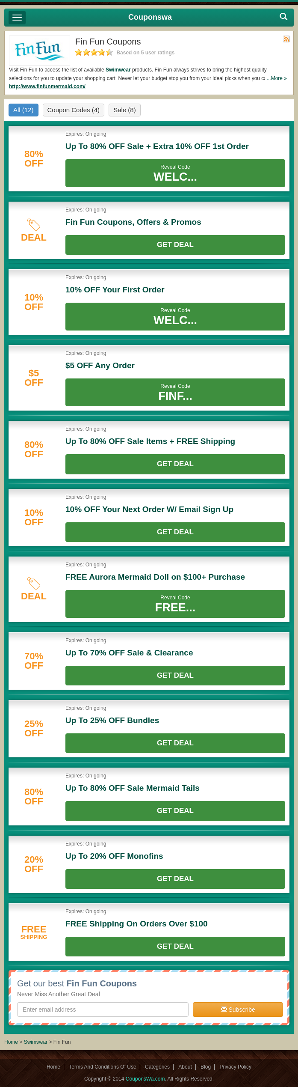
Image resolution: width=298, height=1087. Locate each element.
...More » (277, 78)
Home (11, 1042)
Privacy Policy (235, 1067)
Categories (157, 1067)
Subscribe (238, 1009)
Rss (286, 39)
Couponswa (150, 17)
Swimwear (118, 70)
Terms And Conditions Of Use (102, 1067)
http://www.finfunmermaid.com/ (47, 86)
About (185, 1067)
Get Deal (175, 245)
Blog (206, 1067)
